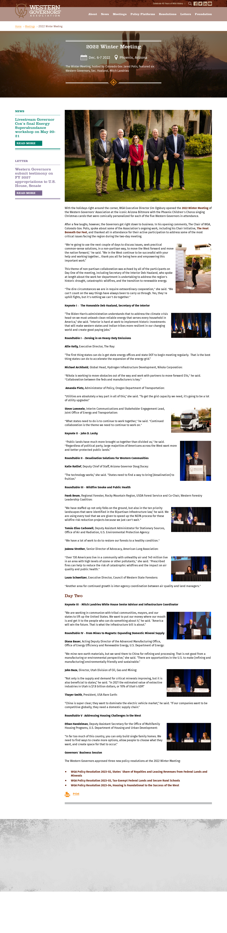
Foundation (203, 14)
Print (76, 793)
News (105, 14)
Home (18, 26)
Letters (185, 14)
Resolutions (167, 14)
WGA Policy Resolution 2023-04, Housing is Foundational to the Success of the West (125, 785)
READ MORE (25, 143)
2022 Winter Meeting (195, 208)
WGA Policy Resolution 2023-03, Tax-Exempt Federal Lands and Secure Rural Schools (125, 780)
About (92, 14)
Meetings (120, 14)
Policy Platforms (143, 14)
